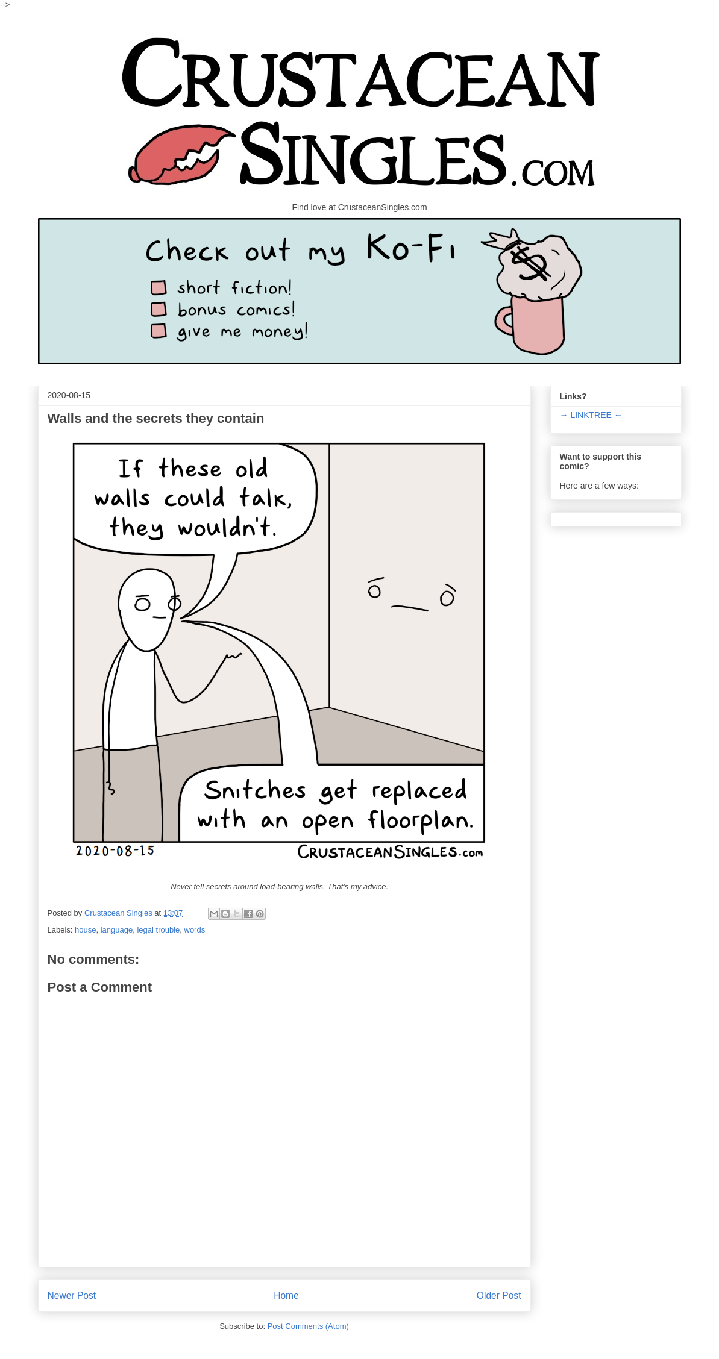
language (117, 929)
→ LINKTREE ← (591, 415)
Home (286, 1295)
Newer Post (72, 1295)
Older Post (499, 1295)
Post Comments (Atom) (308, 1326)
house (85, 929)
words (195, 929)
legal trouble (158, 929)
